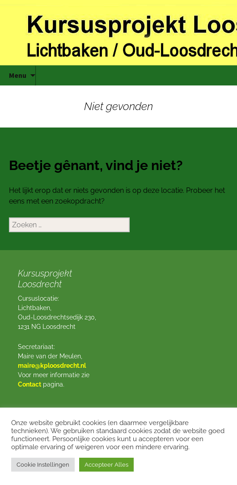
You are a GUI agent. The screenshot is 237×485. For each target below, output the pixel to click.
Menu (17, 75)
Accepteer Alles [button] (106, 464)
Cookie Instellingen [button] (43, 464)
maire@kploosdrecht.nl (52, 365)
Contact (29, 384)
